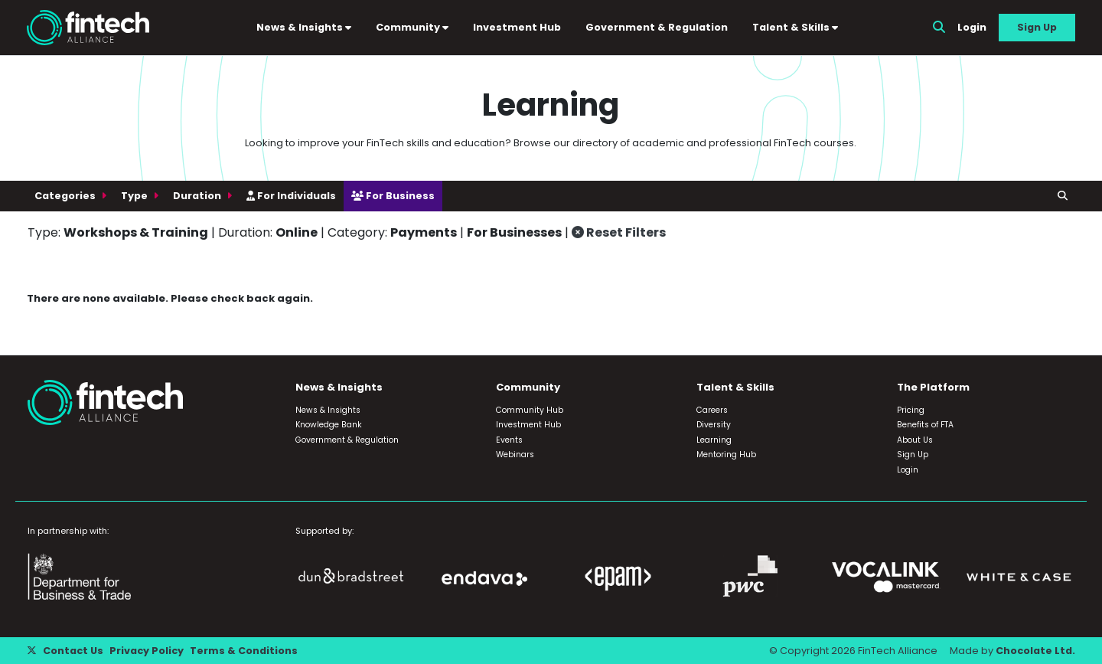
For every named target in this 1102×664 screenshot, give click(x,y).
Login (971, 27)
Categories (66, 195)
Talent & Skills (795, 27)
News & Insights (303, 27)
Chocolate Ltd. (1035, 650)
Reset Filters (619, 232)
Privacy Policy (146, 650)
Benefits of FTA (925, 424)
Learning (714, 440)
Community (412, 27)
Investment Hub (517, 27)
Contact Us (73, 650)
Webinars (515, 454)
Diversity (713, 424)
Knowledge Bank (328, 424)
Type (135, 195)
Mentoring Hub (726, 454)
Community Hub (529, 410)
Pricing (910, 410)
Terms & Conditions (244, 650)
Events (509, 440)
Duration (198, 195)
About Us (915, 440)
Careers (712, 410)
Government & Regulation (656, 27)
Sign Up (1037, 27)
